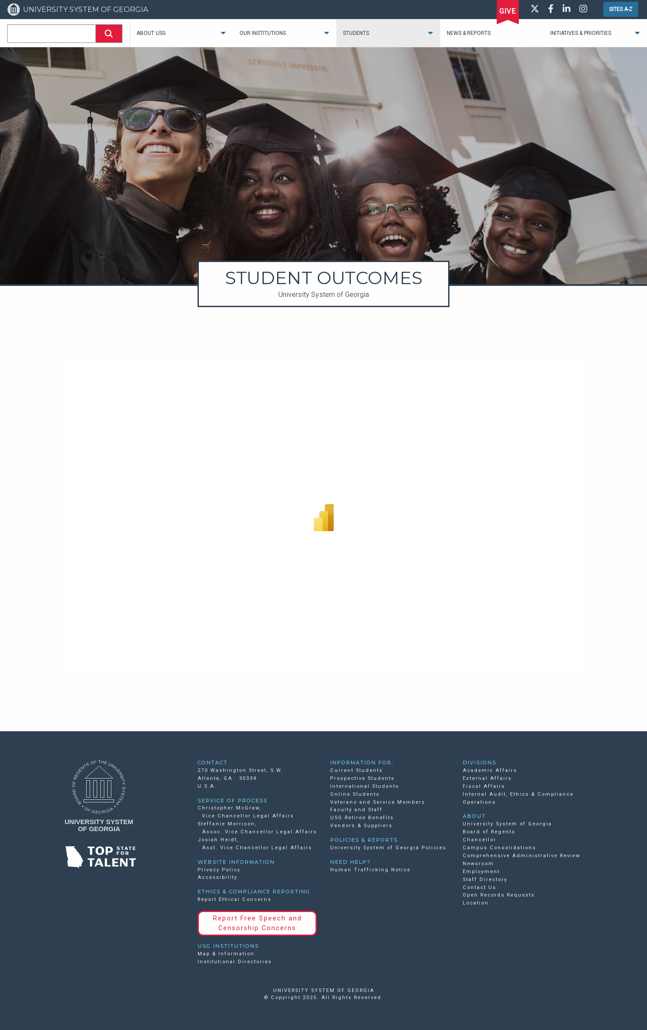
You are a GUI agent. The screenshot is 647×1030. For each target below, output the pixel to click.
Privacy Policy (219, 870)
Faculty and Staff (356, 810)
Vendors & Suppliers (361, 826)
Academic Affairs (490, 770)
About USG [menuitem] (151, 33)
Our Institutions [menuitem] (263, 33)
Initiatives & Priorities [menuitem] (580, 33)
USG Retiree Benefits (362, 818)
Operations (479, 802)
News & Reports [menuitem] (469, 33)
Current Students (356, 770)
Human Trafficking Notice (370, 870)
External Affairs (487, 778)
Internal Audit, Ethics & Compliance (518, 794)
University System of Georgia (507, 824)
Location (476, 903)
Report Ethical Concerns (234, 899)
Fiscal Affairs (484, 786)
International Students (364, 786)
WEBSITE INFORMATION (236, 862)
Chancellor (479, 840)
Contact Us (479, 887)
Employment (481, 871)
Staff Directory (485, 879)
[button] (109, 33)
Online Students (355, 794)
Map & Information (226, 954)
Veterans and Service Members (377, 802)
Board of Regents (489, 832)
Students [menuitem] (356, 33)
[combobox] (51, 33)
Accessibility (217, 877)
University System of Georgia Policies (388, 848)
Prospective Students (362, 778)
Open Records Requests (499, 895)
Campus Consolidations (499, 848)
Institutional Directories (235, 962)
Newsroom (478, 864)
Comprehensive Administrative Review (521, 856)
